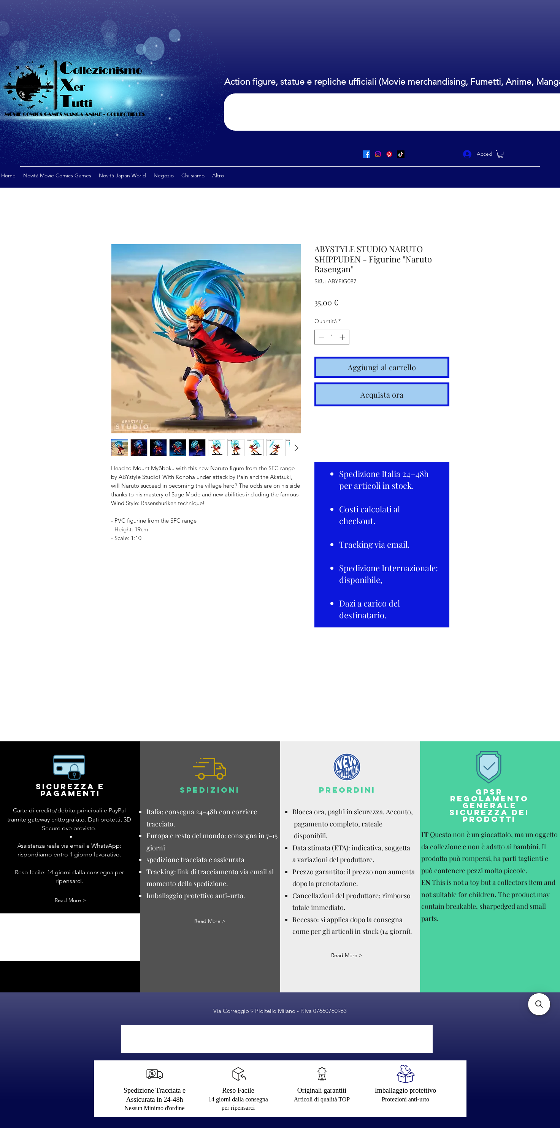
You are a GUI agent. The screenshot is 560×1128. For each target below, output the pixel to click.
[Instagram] (378, 154)
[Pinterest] (389, 154)
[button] (500, 154)
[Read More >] (70, 900)
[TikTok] (401, 154)
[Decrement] (321, 337)
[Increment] (343, 337)
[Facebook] (366, 154)
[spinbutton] (331, 337)
